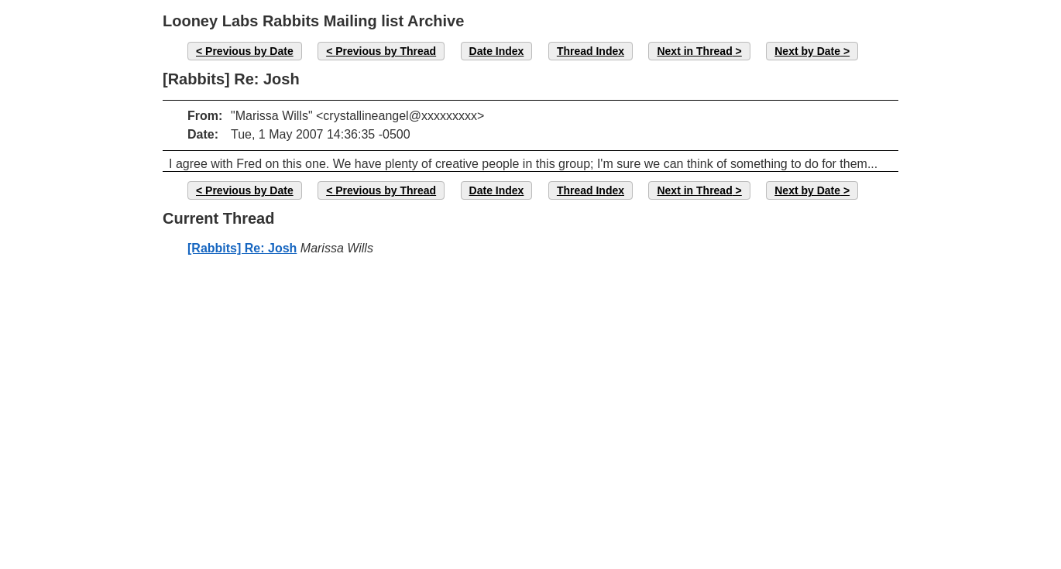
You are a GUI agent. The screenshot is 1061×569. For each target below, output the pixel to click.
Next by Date (807, 51)
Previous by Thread (385, 51)
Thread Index (590, 51)
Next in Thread (694, 51)
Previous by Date (249, 51)
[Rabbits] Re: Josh (242, 248)
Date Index (496, 51)
